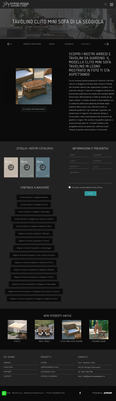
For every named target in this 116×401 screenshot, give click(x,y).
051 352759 (87, 372)
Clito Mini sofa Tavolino (78, 27)
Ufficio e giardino (41, 27)
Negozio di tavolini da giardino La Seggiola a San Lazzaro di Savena (33, 291)
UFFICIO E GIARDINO (49, 376)
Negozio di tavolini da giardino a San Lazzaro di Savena (34, 255)
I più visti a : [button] (86, 44)
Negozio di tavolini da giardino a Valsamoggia (34, 248)
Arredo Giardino (58, 27)
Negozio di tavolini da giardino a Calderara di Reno (34, 262)
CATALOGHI (8, 367)
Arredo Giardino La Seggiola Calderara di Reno (34, 226)
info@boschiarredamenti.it (93, 376)
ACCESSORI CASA (48, 372)
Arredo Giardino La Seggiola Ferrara (34, 204)
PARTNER (7, 372)
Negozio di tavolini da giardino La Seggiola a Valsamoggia (34, 284)
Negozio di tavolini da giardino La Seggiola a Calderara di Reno (34, 299)
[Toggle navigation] (112, 4)
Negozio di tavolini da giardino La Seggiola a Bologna (34, 270)
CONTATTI (7, 376)
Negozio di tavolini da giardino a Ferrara (34, 241)
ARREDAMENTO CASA (49, 367)
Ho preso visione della (87, 187)
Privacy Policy (97, 187)
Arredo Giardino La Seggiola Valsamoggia (34, 212)
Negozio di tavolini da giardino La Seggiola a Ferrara (34, 277)
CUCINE (44, 363)
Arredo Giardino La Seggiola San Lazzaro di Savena (33, 219)
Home (30, 27)
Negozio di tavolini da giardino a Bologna (34, 233)
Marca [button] (52, 44)
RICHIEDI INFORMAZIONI (34, 109)
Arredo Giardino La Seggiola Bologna (34, 197)
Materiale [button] (69, 44)
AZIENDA (7, 363)
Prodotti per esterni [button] (32, 44)
